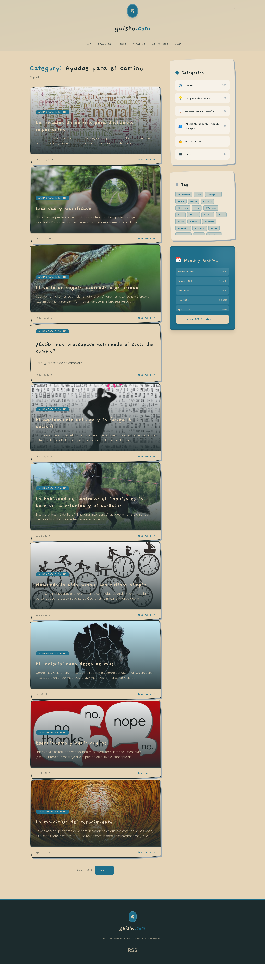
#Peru (181, 221)
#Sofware (209, 221)
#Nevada (194, 221)
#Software (183, 208)
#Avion (214, 228)
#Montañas (183, 228)
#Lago (221, 215)
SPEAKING (139, 44)
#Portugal (199, 228)
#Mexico (207, 201)
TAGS (178, 44)
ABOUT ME (105, 44)
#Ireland (208, 215)
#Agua (193, 201)
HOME (87, 44)
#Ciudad (193, 215)
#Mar (197, 208)
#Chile (181, 201)
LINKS (122, 44)
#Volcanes (211, 208)
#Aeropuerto (213, 194)
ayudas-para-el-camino (52, 331)
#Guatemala (184, 194)
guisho (132, 928)
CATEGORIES (160, 44)
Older (104, 870)
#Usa (198, 194)
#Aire (180, 215)
